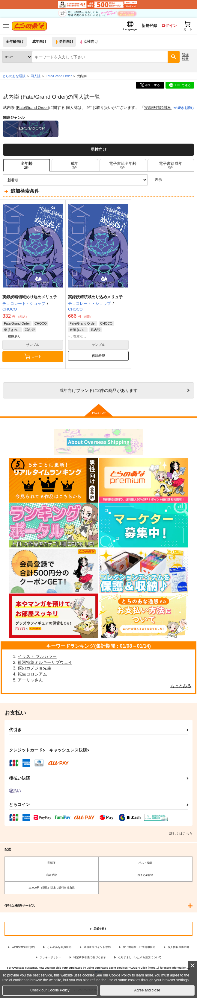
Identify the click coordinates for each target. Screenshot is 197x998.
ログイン (167, 26)
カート (32, 358)
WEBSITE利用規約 (23, 948)
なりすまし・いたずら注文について (139, 958)
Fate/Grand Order (44, 98)
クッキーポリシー (50, 958)
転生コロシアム (32, 675)
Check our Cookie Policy (50, 990)
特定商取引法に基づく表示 (89, 958)
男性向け (65, 43)
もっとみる (180, 687)
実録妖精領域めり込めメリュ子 (29, 298)
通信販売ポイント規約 (97, 948)
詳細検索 (185, 58)
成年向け (39, 43)
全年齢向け (15, 43)
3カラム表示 (168, 181)
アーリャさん (30, 681)
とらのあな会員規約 (59, 948)
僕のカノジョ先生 (34, 669)
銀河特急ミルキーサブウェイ (45, 663)
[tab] (75, 166)
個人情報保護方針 (178, 948)
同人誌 (35, 77)
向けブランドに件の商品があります (98, 392)
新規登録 (147, 26)
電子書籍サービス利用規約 (139, 948)
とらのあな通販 (13, 77)
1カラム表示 (189, 181)
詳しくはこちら (181, 835)
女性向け (90, 43)
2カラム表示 (179, 181)
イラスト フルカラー (37, 657)
